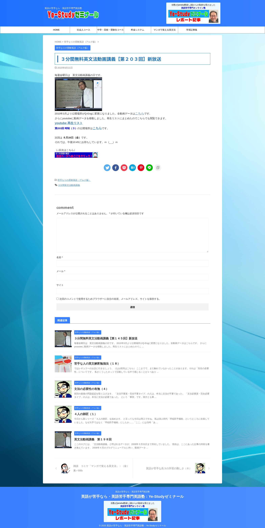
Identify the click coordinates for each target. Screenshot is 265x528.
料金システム (137, 30)
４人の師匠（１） (85, 411)
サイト (60, 282)
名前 (59, 254)
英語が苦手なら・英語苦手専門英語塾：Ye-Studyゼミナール (132, 494)
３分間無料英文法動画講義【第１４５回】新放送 (104, 335)
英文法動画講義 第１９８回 (91, 436)
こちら (139, 113)
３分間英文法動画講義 (69, 183)
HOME (56, 30)
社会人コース (83, 30)
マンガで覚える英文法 (165, 30)
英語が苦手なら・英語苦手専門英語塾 (132, 489)
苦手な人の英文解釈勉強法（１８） (95, 361)
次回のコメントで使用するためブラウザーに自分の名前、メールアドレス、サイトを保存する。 (110, 296)
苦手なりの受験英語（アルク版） (74, 178)
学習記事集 (191, 30)
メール (60, 268)
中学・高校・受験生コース (110, 30)
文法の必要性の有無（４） (90, 386)
